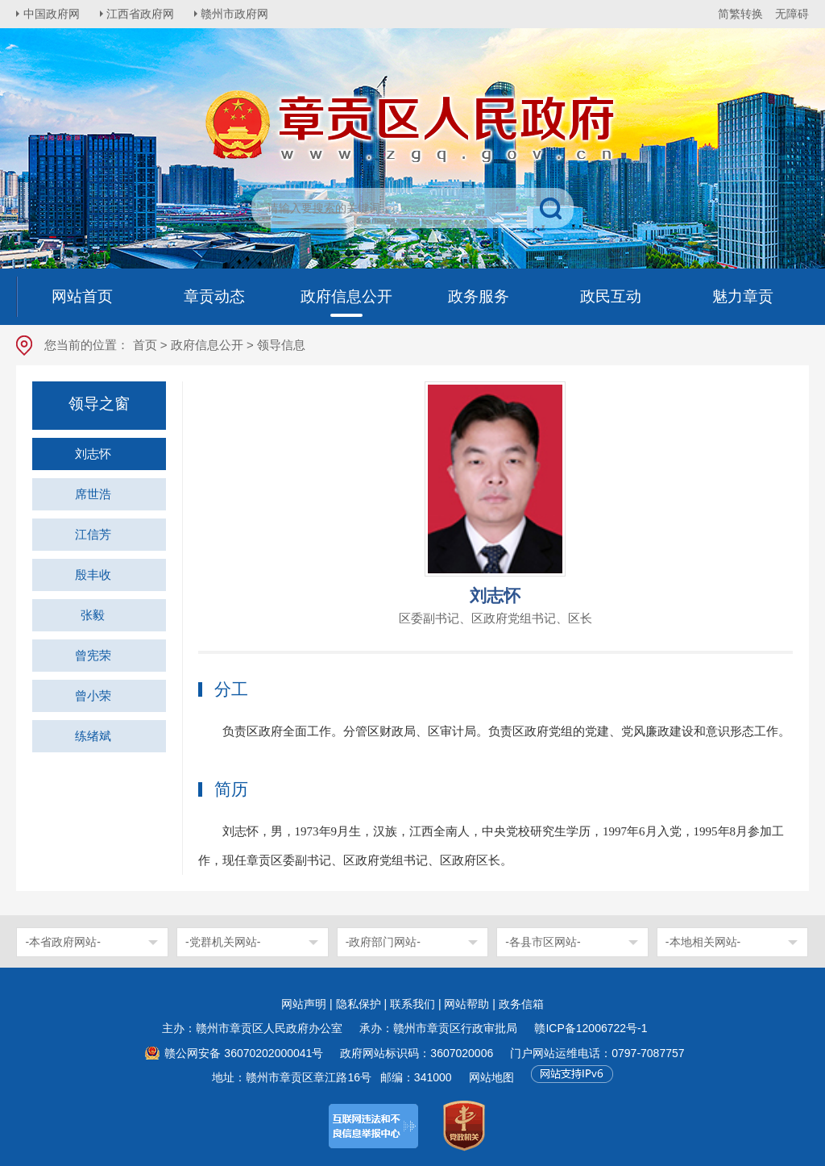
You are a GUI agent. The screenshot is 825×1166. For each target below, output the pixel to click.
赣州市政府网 (238, 13)
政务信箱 (521, 1003)
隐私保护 (358, 1003)
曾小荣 (93, 695)
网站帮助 (466, 1003)
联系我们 (412, 1003)
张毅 (93, 615)
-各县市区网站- (542, 941)
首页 (145, 345)
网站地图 (491, 1077)
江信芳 (93, 534)
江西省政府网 (142, 13)
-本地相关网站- (702, 941)
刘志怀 (93, 453)
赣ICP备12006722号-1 (590, 1028)
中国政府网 (52, 13)
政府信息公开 (207, 345)
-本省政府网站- (62, 941)
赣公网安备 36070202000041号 (243, 1053)
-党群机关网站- (222, 941)
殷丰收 (93, 574)
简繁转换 (740, 13)
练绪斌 (93, 736)
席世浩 (93, 494)
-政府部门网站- (383, 941)
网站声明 (303, 1003)
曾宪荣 (93, 655)
